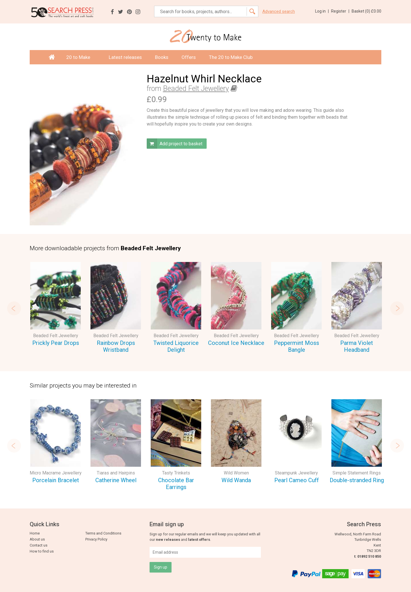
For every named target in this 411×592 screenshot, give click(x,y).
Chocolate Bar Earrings (176, 484)
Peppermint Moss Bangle (296, 346)
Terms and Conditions (103, 533)
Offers (189, 57)
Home (35, 533)
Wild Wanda (236, 480)
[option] (55, 305)
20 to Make (81, 57)
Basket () (366, 11)
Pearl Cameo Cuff (296, 480)
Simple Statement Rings (357, 473)
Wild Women (236, 473)
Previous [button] (12, 308)
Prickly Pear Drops (55, 342)
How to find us (42, 551)
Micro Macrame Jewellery (56, 473)
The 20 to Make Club (231, 57)
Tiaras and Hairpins (116, 473)
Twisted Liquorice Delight (176, 346)
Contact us (38, 545)
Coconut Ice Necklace (236, 342)
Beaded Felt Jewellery (196, 88)
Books (161, 57)
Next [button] (398, 308)
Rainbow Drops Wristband (116, 346)
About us (37, 539)
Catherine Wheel (115, 480)
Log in (322, 11)
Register (340, 11)
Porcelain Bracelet (55, 480)
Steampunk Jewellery (296, 473)
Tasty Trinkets (176, 473)
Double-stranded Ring (357, 480)
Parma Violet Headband (356, 346)
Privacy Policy (96, 539)
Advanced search (278, 11)
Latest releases (125, 57)
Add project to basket (174, 143)
